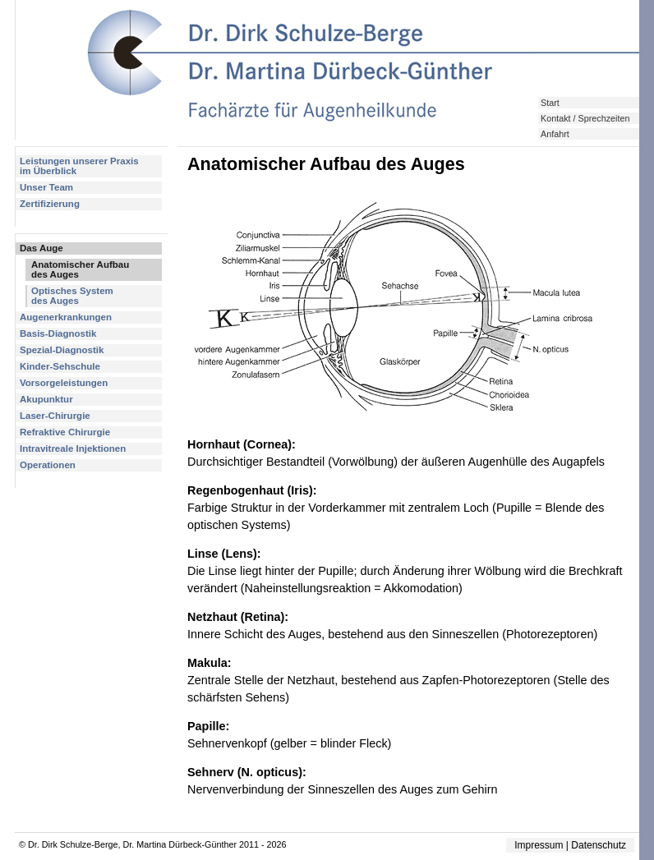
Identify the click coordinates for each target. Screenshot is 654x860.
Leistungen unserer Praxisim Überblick (79, 166)
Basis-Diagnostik (58, 333)
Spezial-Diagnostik (62, 350)
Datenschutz (598, 845)
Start (550, 103)
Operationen (48, 465)
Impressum (538, 845)
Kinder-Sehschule (60, 366)
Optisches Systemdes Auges (72, 296)
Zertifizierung (50, 204)
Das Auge (41, 248)
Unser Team (46, 187)
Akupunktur (46, 399)
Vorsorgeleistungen (64, 383)
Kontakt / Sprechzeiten (585, 118)
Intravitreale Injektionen (73, 448)
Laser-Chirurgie (55, 416)
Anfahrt (555, 134)
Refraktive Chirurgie (65, 432)
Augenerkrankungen (66, 317)
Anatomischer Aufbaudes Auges (80, 269)
